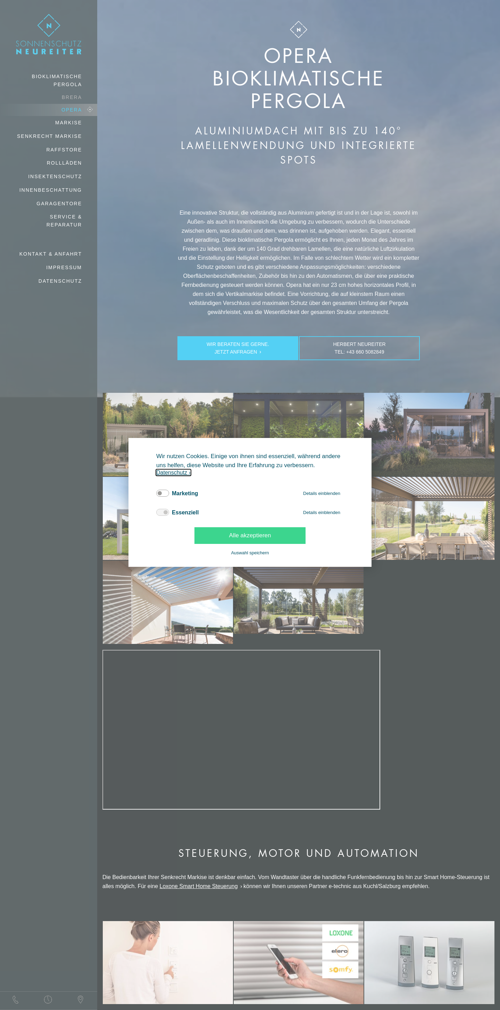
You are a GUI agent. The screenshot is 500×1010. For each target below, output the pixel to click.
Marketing (185, 493)
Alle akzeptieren (250, 535)
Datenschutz (171, 472)
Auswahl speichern (250, 552)
